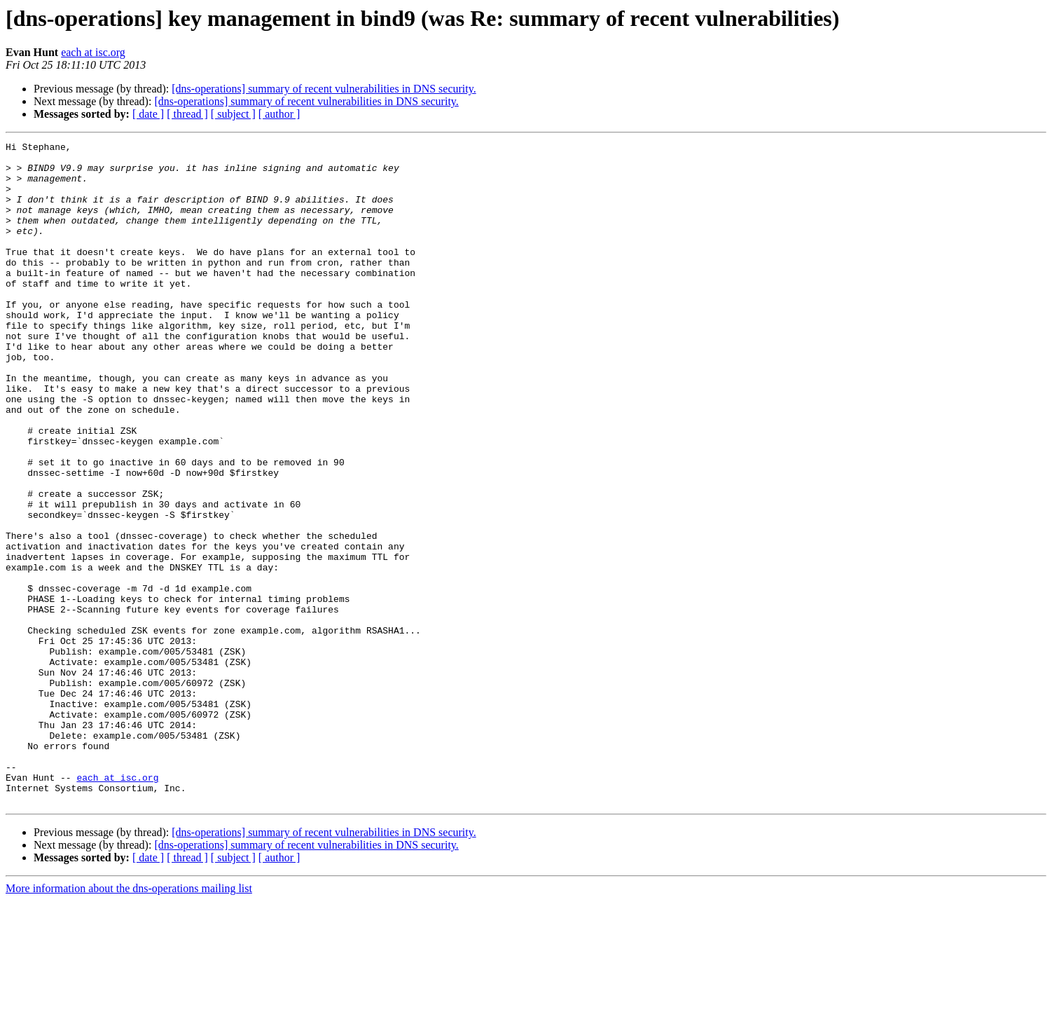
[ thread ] (187, 114)
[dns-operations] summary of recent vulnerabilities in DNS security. (324, 89)
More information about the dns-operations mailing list (129, 1021)
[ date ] (148, 114)
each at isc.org (93, 52)
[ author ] (279, 114)
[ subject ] (233, 114)
